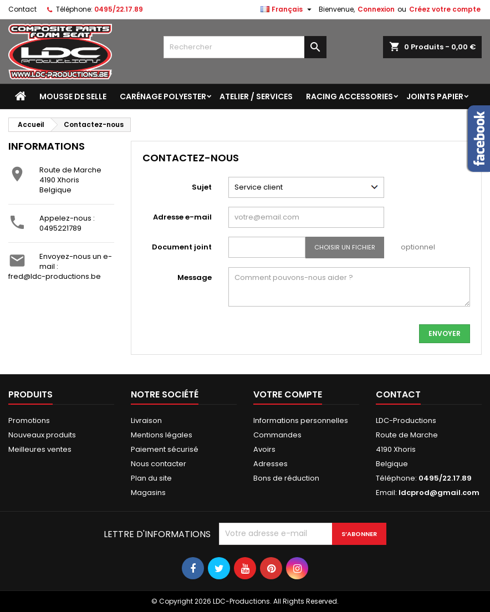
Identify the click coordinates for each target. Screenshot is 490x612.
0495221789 (60, 228)
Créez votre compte (445, 9)
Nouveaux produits (42, 435)
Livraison (146, 420)
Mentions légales (161, 435)
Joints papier (434, 96)
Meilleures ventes (40, 449)
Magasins (148, 492)
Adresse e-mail (182, 217)
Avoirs (264, 449)
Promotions (29, 420)
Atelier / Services (256, 96)
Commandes (277, 435)
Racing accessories (349, 96)
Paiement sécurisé (164, 449)
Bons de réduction (286, 478)
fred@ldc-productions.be (54, 276)
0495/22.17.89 (118, 9)
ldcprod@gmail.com (439, 492)
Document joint (182, 247)
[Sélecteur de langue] (287, 9)
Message (194, 277)
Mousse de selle (72, 96)
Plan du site (151, 478)
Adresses (270, 463)
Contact (22, 9)
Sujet (202, 187)
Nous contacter (158, 463)
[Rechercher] (245, 47)
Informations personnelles (300, 420)
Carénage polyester (163, 96)
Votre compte (287, 394)
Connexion (376, 9)
